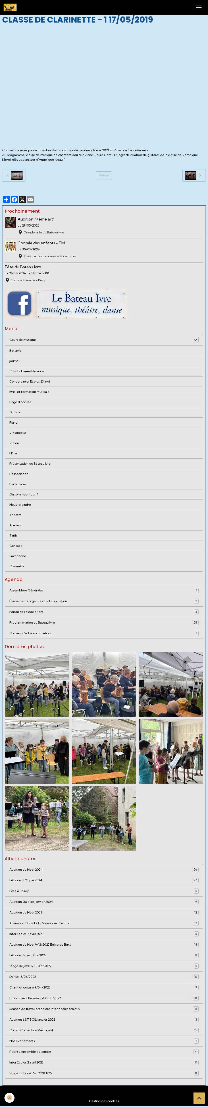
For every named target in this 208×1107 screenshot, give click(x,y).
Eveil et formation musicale (29, 392)
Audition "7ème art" (36, 219)
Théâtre (15, 515)
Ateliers (15, 525)
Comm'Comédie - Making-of (104, 1030)
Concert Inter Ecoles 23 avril (29, 381)
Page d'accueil (20, 402)
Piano (13, 422)
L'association (18, 474)
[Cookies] (9, 1098)
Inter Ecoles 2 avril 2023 (104, 933)
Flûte (13, 453)
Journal (14, 361)
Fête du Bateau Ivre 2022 (104, 955)
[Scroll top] (199, 1098)
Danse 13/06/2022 (104, 976)
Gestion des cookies (104, 1101)
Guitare (15, 412)
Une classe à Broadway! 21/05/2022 (104, 998)
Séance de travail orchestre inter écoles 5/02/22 (104, 1008)
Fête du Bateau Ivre (23, 266)
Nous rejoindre (20, 505)
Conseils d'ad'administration (104, 633)
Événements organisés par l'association (104, 601)
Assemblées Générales (104, 590)
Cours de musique (22, 340)
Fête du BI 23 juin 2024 (104, 880)
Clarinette (17, 566)
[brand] (11, 7)
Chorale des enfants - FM (41, 243)
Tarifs (13, 535)
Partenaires (17, 484)
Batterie (15, 351)
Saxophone (17, 556)
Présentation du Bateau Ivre (30, 464)
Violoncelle (17, 433)
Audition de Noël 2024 (104, 869)
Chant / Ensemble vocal (26, 371)
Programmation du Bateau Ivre (104, 622)
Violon (14, 443)
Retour (104, 175)
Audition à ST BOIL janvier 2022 (104, 1019)
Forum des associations (104, 611)
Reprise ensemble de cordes (104, 1051)
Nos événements (104, 1041)
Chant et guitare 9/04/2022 (104, 987)
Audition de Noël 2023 (104, 912)
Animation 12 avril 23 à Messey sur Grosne (104, 923)
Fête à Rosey (104, 891)
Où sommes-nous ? (23, 494)
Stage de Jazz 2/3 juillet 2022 (104, 966)
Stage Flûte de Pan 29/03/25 (104, 1073)
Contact (15, 546)
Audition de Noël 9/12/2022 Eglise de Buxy (104, 944)
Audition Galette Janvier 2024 (104, 901)
